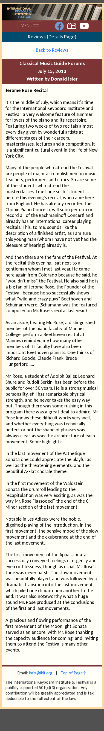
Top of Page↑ (74, 672)
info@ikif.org (40, 672)
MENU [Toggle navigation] (30, 26)
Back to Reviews (52, 50)
